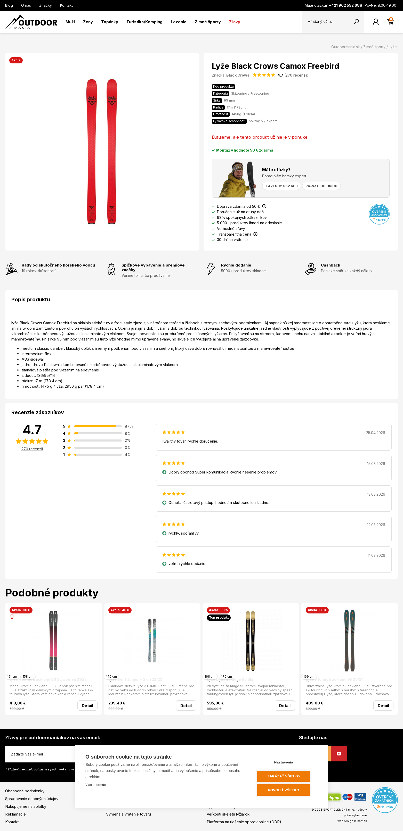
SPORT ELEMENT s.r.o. (339, 809)
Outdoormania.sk (345, 47)
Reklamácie (15, 814)
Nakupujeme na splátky (25, 806)
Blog (9, 5)
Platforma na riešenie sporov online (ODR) (244, 821)
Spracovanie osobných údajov (31, 798)
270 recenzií (32, 449)
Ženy (88, 21)
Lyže (393, 47)
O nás (26, 5)
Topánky (109, 21)
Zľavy (234, 21)
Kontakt (66, 5)
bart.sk (362, 821)
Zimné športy (208, 21)
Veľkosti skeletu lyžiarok (228, 814)
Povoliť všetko (286, 790)
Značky (45, 5)
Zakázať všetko (286, 776)
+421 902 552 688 (281, 186)
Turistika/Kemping (144, 21)
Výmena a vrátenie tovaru (128, 814)
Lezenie (179, 21)
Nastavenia (286, 763)
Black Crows (237, 75)
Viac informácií (96, 785)
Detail (87, 705)
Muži (70, 21)
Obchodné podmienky (24, 790)
